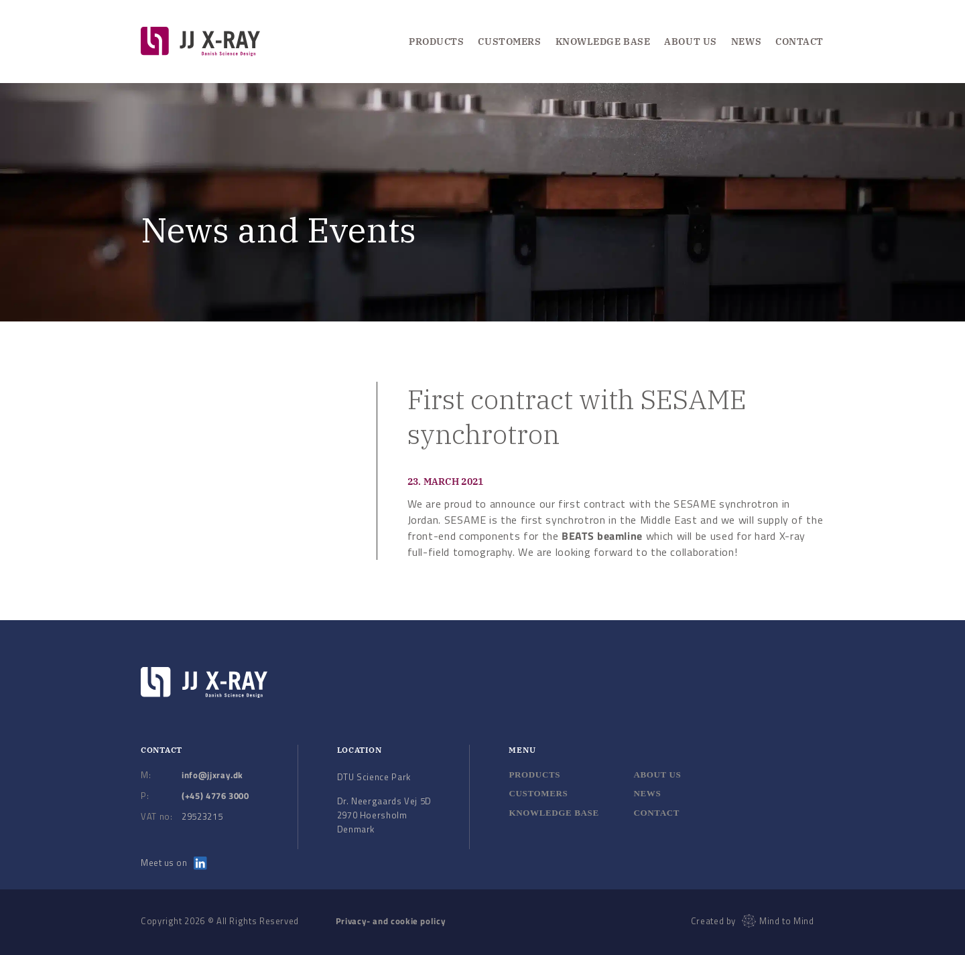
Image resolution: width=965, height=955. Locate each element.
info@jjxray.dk (212, 775)
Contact (799, 41)
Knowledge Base (603, 41)
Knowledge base (553, 813)
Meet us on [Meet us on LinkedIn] (174, 862)
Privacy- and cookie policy (391, 921)
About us (690, 41)
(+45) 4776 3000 (215, 795)
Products (436, 41)
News (746, 41)
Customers (509, 41)
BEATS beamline (602, 536)
